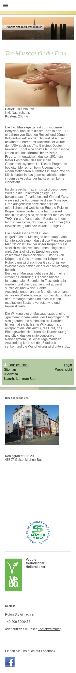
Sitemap (10, 369)
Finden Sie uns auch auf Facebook (30, 651)
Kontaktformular (49, 629)
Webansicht (63, 369)
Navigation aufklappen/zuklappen (38, 5)
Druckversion (16, 365)
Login (68, 365)
